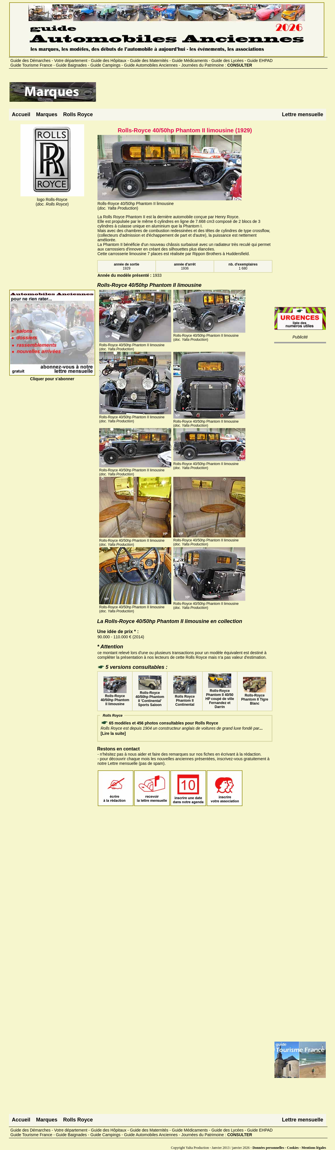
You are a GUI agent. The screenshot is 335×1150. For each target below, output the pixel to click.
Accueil (21, 114)
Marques (46, 114)
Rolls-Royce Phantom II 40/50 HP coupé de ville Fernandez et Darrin (220, 697)
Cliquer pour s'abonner (52, 376)
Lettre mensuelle (302, 114)
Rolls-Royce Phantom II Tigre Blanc (254, 697)
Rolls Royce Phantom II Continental (184, 698)
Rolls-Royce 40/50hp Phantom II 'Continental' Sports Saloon (149, 697)
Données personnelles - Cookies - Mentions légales (289, 1148)
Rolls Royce (78, 114)
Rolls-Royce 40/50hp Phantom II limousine (115, 698)
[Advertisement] (201, 94)
